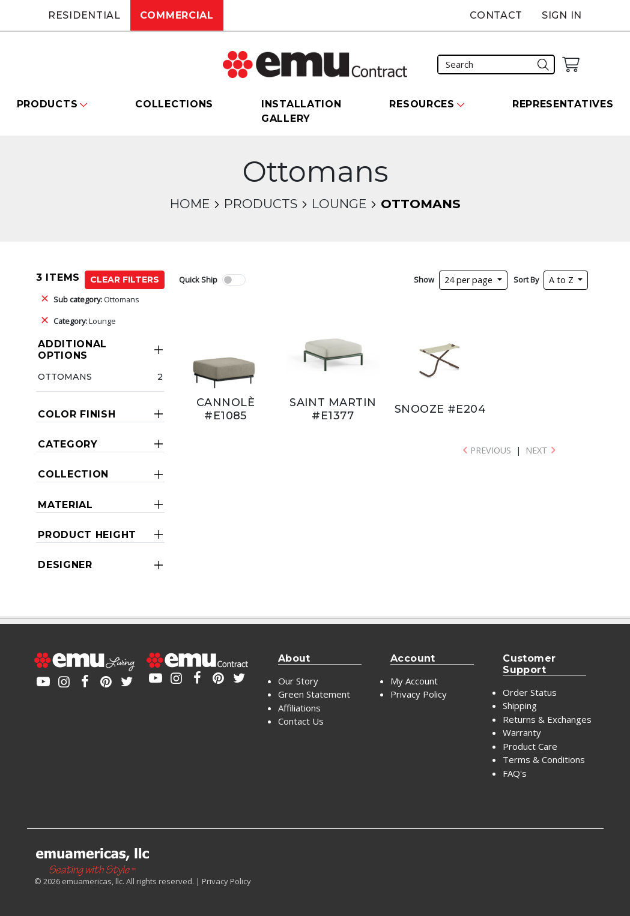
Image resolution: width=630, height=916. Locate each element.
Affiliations (299, 708)
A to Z (562, 280)
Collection (73, 474)
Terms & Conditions (544, 759)
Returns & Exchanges (547, 719)
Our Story (298, 681)
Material (65, 504)
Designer (65, 564)
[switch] (233, 280)
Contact (496, 15)
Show (424, 279)
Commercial (177, 15)
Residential (84, 15)
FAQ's (515, 773)
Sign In (562, 15)
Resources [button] (421, 104)
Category (68, 444)
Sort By (526, 279)
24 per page (469, 280)
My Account (414, 681)
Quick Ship (198, 279)
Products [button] (47, 104)
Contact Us (301, 721)
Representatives (563, 104)
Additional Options (72, 349)
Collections (174, 104)
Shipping (520, 705)
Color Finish (76, 414)
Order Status (530, 692)
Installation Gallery (301, 111)
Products (260, 203)
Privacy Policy (418, 694)
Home (190, 203)
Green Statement (314, 694)
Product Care (530, 746)
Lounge (339, 203)
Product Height (87, 534)
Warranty (522, 732)
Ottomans (96, 299)
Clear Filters (124, 279)
